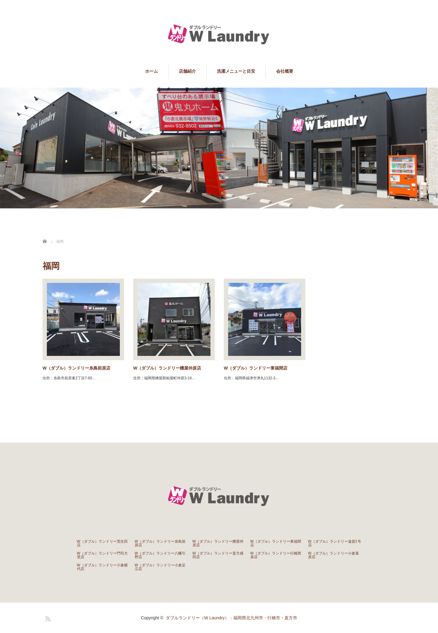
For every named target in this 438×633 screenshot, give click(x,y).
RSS (47, 617)
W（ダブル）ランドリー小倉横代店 (102, 567)
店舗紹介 (187, 71)
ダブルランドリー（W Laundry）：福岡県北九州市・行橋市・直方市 (231, 617)
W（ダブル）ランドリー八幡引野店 (160, 555)
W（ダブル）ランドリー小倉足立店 (160, 567)
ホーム (151, 71)
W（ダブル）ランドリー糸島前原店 (76, 368)
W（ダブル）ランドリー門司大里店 (102, 555)
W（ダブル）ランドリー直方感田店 (218, 555)
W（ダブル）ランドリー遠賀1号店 (334, 543)
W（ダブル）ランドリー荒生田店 (102, 543)
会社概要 (284, 71)
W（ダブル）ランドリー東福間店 (255, 368)
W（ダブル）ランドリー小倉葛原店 (333, 555)
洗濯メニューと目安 (236, 71)
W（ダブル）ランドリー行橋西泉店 (275, 555)
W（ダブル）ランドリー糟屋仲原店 (167, 368)
